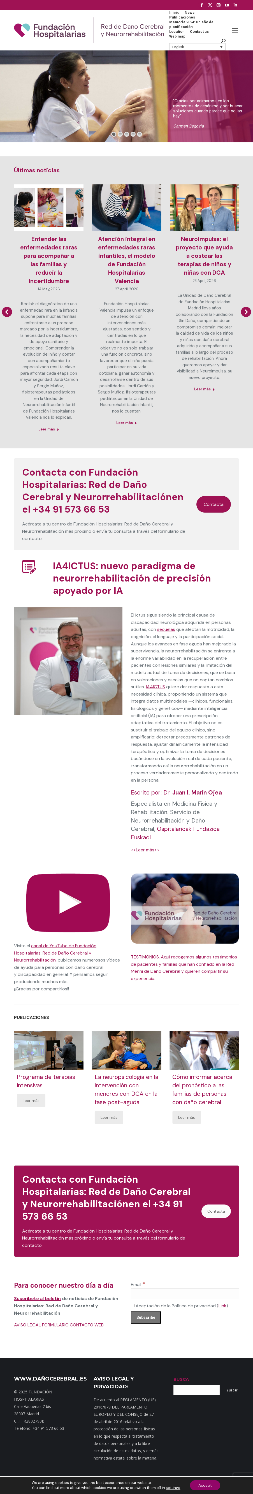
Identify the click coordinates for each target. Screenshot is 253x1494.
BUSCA (181, 1379)
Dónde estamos (95, 1482)
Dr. (192, 792)
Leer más (31, 1100)
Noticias (119, 1482)
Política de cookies (207, 1482)
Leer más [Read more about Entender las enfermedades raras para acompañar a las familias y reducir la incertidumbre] (48, 429)
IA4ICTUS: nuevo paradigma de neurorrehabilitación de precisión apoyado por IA (132, 578)
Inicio (35, 1482)
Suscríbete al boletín (37, 1298)
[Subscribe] (146, 1317)
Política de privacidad (147, 1482)
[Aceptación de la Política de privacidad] (132, 1305)
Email (138, 1284)
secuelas (166, 629)
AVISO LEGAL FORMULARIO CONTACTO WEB (59, 1325)
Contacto (70, 1482)
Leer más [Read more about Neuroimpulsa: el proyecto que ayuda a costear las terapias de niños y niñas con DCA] (204, 389)
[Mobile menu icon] (235, 30)
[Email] (185, 1293)
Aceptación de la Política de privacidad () (179, 1306)
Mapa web (51, 1482)
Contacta (214, 504)
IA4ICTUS (155, 687)
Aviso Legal (178, 1482)
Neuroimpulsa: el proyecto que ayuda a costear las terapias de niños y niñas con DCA (204, 256)
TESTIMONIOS (145, 957)
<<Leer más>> (145, 850)
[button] (197, 46)
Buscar (232, 1390)
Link (222, 1306)
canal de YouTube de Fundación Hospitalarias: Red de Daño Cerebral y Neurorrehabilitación (55, 953)
